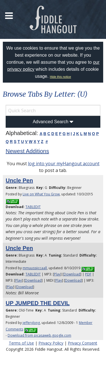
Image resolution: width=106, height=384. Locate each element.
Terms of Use (21, 343)
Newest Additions (27, 151)
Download (72, 274)
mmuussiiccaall (35, 268)
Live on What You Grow (41, 194)
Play (57, 274)
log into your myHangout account (63, 163)
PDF (88, 274)
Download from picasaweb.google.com (39, 335)
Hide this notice (60, 76)
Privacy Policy (50, 343)
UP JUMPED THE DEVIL (38, 303)
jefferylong (31, 322)
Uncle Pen (19, 180)
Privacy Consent (82, 343)
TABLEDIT (33, 206)
